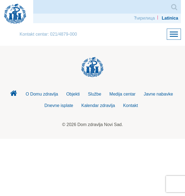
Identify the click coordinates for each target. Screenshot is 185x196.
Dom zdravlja (13, 95)
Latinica (170, 18)
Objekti (73, 94)
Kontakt (130, 105)
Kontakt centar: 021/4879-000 (48, 34)
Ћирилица (144, 18)
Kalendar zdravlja (98, 105)
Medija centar (122, 94)
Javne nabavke (158, 94)
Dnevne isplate (58, 105)
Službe (94, 94)
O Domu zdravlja (42, 94)
